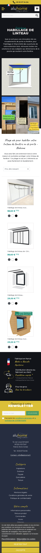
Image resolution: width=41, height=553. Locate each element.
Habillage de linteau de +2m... (18, 251)
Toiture (20, 480)
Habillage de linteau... (15, 295)
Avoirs (20, 519)
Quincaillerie (20, 477)
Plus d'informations (8, 539)
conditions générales (23, 418)
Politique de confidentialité (20, 498)
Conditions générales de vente (20, 495)
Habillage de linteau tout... (17, 208)
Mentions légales (20, 492)
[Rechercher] (18, 15)
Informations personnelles (21, 510)
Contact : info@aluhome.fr (20, 455)
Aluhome (19, 8)
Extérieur (20, 471)
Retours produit (21, 513)
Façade (20, 474)
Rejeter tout (20, 544)
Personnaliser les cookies (26, 539)
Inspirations (20, 468)
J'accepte (20, 550)
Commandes (20, 516)
